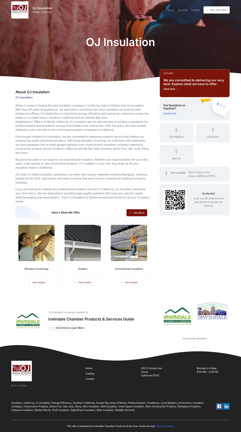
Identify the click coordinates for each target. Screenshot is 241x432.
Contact (195, 10)
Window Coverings (36, 269)
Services (183, 10)
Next (232, 317)
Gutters (82, 269)
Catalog (89, 373)
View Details (36, 282)
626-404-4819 (216, 10)
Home (171, 10)
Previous (157, 317)
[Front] (20, 9)
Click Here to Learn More (67, 327)
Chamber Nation (165, 426)
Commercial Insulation (129, 269)
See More (136, 212)
